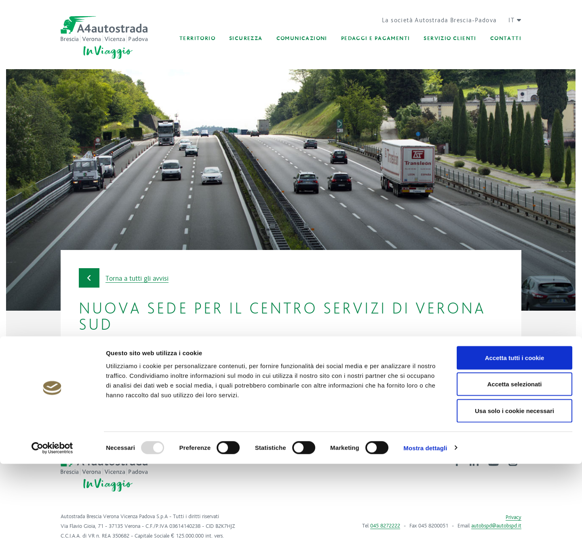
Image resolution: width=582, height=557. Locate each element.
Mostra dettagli (425, 541)
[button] (511, 20)
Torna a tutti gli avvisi (124, 278)
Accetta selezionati (514, 477)
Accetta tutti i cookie (514, 450)
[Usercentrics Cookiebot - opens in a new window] (52, 541)
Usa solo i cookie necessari (514, 503)
